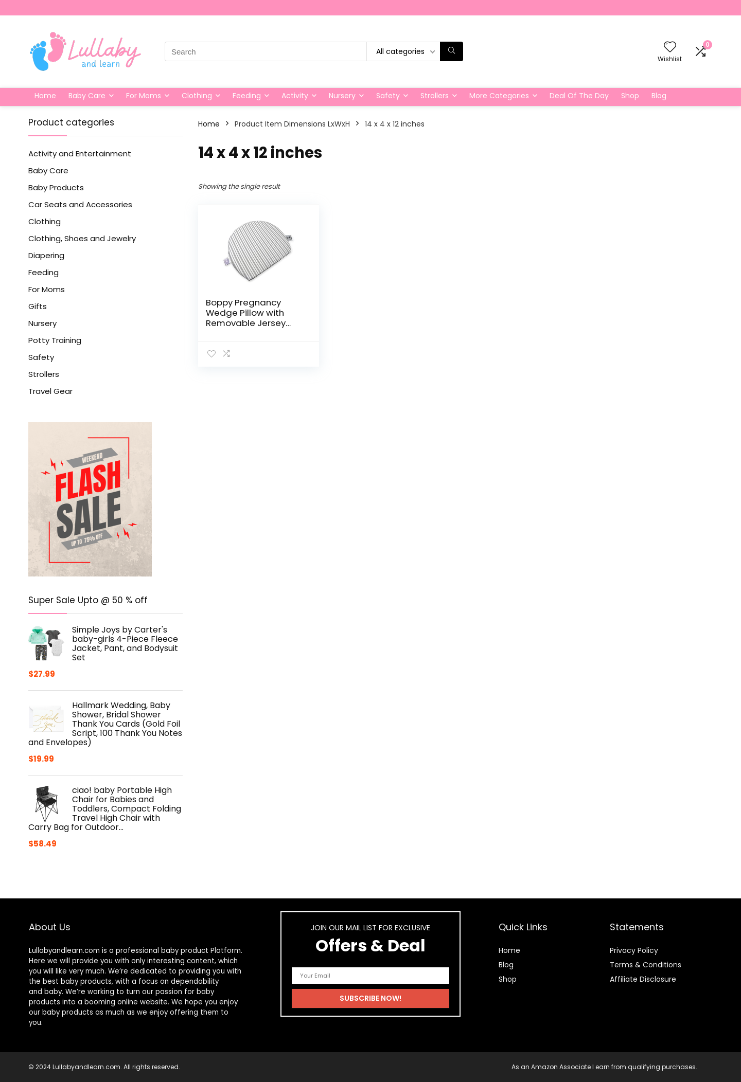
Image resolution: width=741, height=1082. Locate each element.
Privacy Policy (634, 950)
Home (45, 96)
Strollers (434, 96)
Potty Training (54, 340)
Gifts (37, 306)
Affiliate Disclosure (643, 979)
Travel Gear (50, 391)
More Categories (499, 96)
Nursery (342, 96)
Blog (658, 96)
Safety (388, 96)
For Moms (143, 96)
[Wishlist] (670, 47)
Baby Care (86, 96)
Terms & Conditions (645, 965)
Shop (630, 96)
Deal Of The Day (579, 96)
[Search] (451, 51)
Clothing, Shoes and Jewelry (82, 238)
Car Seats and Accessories (80, 204)
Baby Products (56, 187)
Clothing (197, 96)
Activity (294, 96)
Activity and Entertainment (79, 153)
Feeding (247, 96)
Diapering (46, 255)
